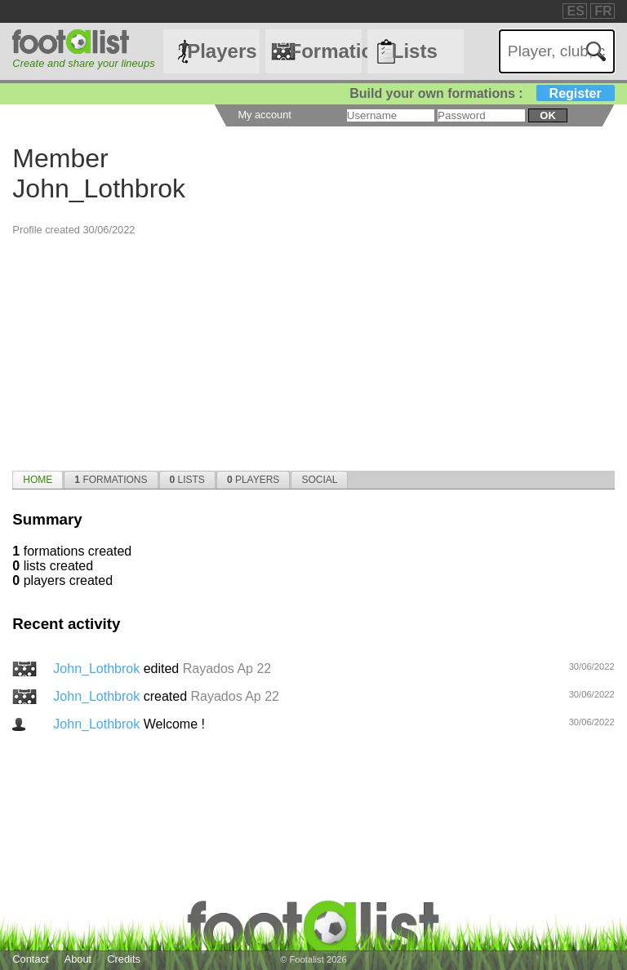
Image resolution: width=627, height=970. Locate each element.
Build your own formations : (481, 93)
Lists (415, 51)
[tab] (37, 480)
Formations (325, 51)
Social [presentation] (319, 479)
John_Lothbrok (98, 668)
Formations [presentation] (110, 479)
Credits (123, 959)
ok (547, 115)
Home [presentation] (37, 479)
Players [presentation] (253, 479)
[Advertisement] (313, 351)
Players (221, 51)
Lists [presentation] (187, 479)
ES (575, 11)
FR (602, 11)
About (77, 959)
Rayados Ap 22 (227, 668)
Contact (30, 959)
